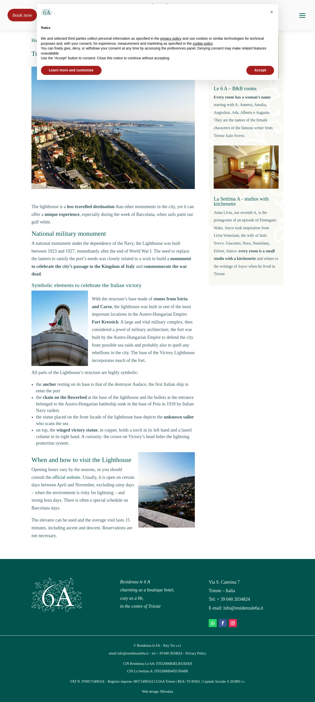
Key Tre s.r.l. (172, 645)
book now (22, 15)
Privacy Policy (196, 653)
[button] (272, 12)
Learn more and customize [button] (71, 70)
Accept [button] (260, 70)
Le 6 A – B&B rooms (235, 88)
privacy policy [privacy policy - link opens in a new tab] (171, 38)
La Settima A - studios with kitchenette (241, 201)
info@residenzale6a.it (243, 608)
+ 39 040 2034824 (233, 599)
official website (66, 477)
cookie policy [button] (202, 43)
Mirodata (166, 691)
